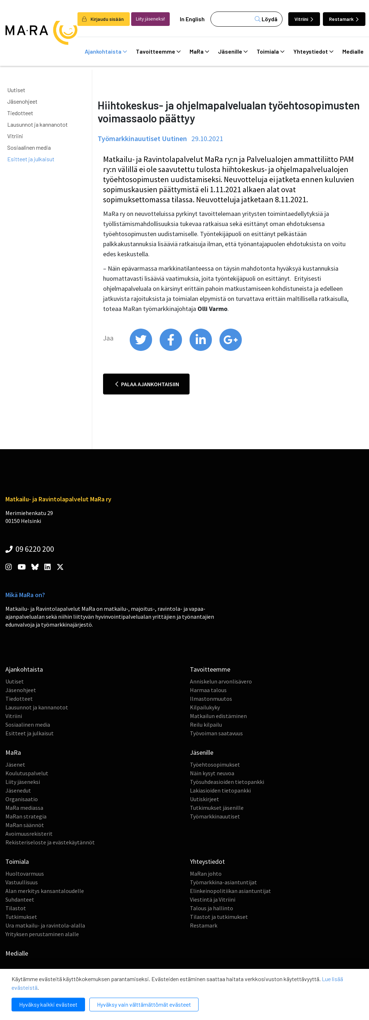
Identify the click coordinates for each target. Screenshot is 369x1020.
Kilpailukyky (205, 707)
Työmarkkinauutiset (215, 816)
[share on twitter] (141, 349)
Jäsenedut (18, 790)
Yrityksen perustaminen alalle (42, 934)
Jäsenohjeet (22, 101)
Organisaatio (21, 799)
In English (192, 18)
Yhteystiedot (313, 51)
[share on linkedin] (201, 349)
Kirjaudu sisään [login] (103, 19)
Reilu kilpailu (206, 724)
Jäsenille (233, 51)
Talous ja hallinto (211, 908)
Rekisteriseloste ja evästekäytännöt (50, 842)
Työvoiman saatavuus (216, 733)
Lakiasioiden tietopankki (220, 790)
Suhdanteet (19, 899)
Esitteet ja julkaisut (30, 158)
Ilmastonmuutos (211, 698)
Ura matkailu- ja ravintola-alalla (45, 925)
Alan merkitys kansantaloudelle (44, 890)
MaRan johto (206, 873)
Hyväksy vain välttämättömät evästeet (144, 1004)
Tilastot (15, 908)
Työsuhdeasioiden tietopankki (227, 781)
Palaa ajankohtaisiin (147, 384)
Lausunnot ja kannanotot (37, 124)
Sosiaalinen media (29, 147)
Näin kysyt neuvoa (212, 773)
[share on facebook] (171, 349)
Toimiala (270, 51)
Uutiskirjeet (204, 799)
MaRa (199, 51)
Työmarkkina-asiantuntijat (223, 882)
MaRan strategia (25, 816)
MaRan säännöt (24, 825)
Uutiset (16, 89)
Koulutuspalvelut (26, 773)
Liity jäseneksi (22, 781)
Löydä (266, 18)
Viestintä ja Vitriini (212, 899)
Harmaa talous (208, 690)
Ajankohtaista (106, 51)
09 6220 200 (29, 549)
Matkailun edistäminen (218, 715)
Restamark (344, 19)
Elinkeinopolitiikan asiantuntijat (230, 890)
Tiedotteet (20, 112)
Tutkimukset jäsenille (217, 807)
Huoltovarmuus (24, 873)
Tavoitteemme (158, 51)
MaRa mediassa (24, 807)
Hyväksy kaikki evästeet (48, 1004)
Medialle (16, 953)
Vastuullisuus (21, 882)
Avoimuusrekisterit (29, 833)
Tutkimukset (21, 916)
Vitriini (303, 19)
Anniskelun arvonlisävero (221, 681)
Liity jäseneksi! (150, 19)
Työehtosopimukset (215, 764)
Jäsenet (15, 764)
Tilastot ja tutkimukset (219, 916)
